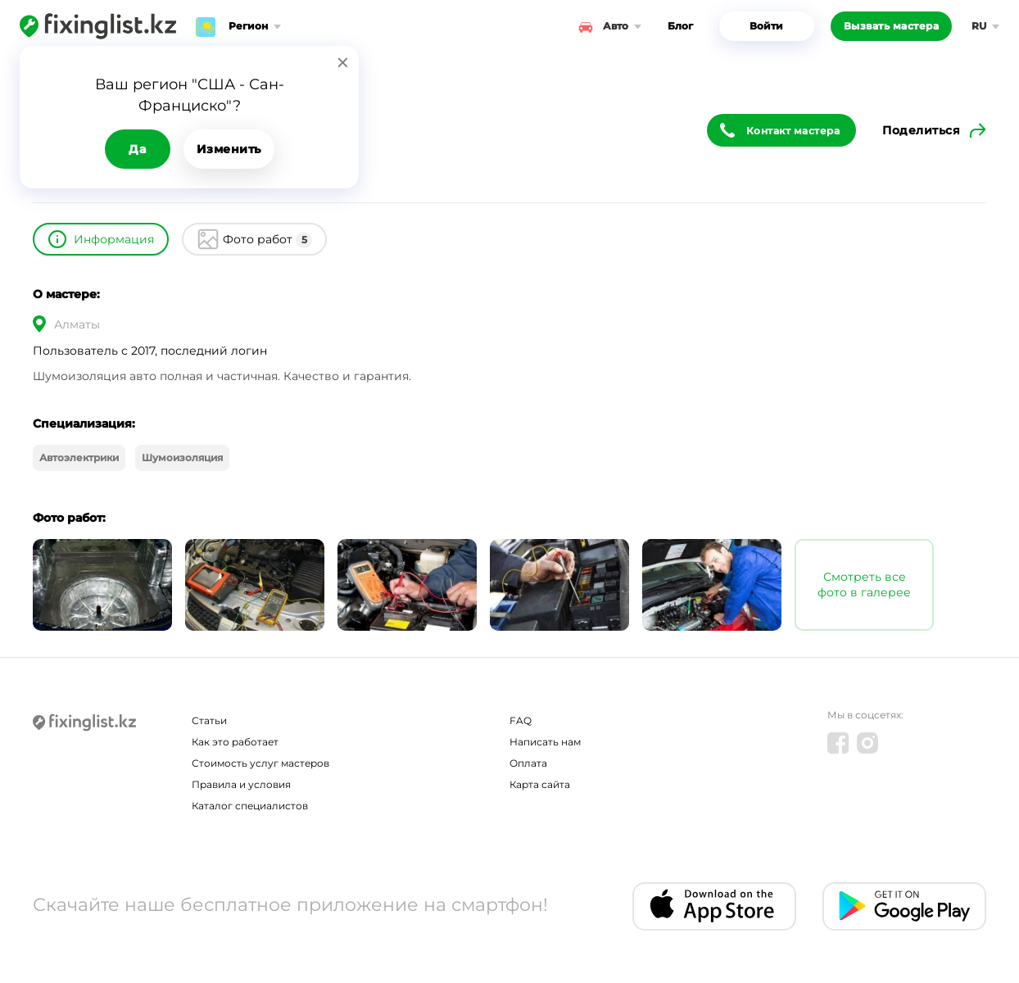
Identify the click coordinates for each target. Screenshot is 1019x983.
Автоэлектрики (79, 457)
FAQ (521, 720)
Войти (766, 26)
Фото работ (267, 240)
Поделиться (921, 130)
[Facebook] (838, 743)
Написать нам (545, 742)
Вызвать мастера (892, 26)
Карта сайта (540, 784)
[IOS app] (714, 906)
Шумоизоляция (182, 457)
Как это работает (235, 742)
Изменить (229, 149)
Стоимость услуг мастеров (260, 763)
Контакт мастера (793, 131)
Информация (114, 239)
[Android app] (904, 906)
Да (137, 149)
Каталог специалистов (250, 806)
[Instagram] (867, 743)
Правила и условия (241, 784)
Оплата (528, 763)
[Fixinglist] (98, 26)
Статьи (209, 720)
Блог (680, 26)
